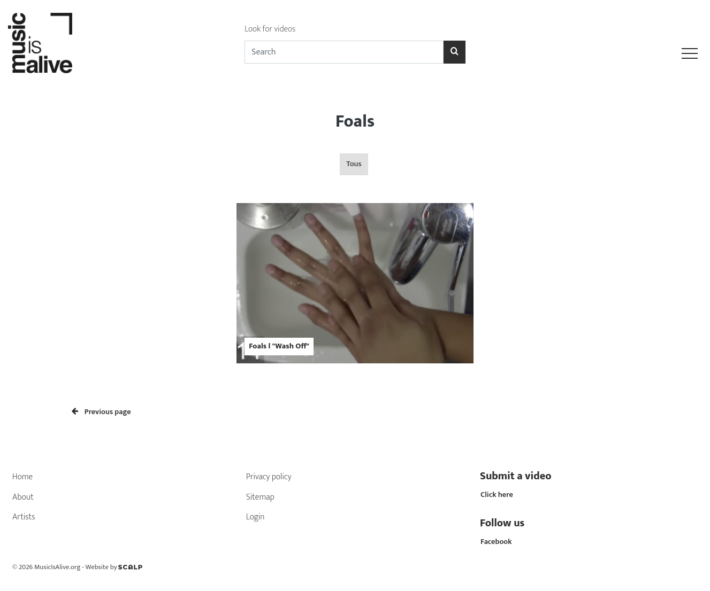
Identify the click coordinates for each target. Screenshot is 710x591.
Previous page (101, 412)
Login (255, 517)
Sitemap (260, 497)
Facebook (496, 541)
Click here (496, 494)
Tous (354, 164)
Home (22, 477)
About (23, 497)
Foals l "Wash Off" (279, 346)
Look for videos (270, 29)
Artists (23, 517)
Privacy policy (269, 477)
